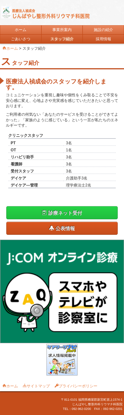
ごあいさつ (20, 39)
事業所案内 (62, 30)
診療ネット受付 (62, 213)
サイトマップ (38, 386)
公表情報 (62, 228)
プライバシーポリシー (78, 386)
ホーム (20, 30)
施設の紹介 (103, 30)
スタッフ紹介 (62, 39)
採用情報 (103, 39)
